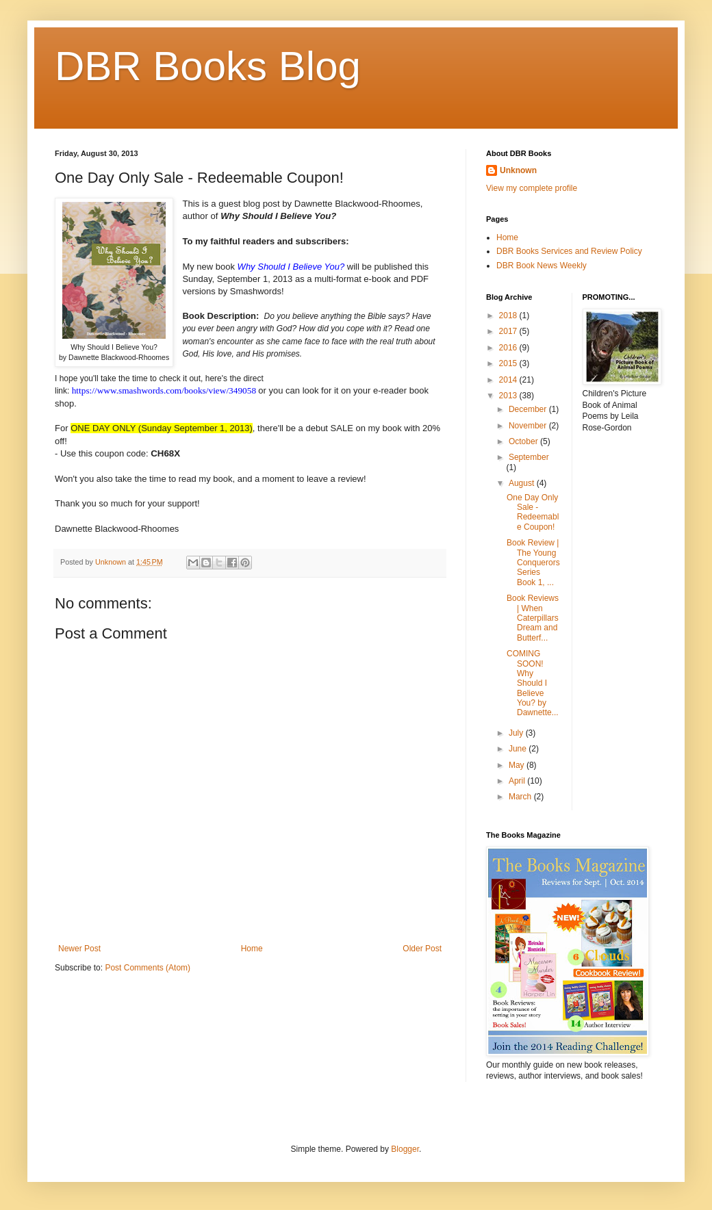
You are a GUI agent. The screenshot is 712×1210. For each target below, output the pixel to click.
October (524, 441)
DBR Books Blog (208, 66)
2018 (509, 315)
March (521, 796)
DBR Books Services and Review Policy (569, 251)
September (529, 457)
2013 (509, 395)
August (523, 483)
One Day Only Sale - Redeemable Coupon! (533, 512)
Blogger (405, 1149)
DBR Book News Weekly (541, 265)
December (529, 409)
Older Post (422, 948)
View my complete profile (531, 188)
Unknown (518, 170)
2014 (509, 380)
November (529, 425)
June (519, 749)
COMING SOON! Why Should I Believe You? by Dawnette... (533, 683)
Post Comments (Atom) (147, 968)
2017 (509, 331)
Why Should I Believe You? (291, 266)
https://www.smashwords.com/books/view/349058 (164, 390)
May (517, 765)
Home (252, 948)
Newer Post (79, 948)
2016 (509, 347)
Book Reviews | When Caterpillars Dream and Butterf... (533, 618)
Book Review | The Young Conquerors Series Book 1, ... (533, 562)
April (518, 781)
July (517, 733)
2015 (509, 363)
